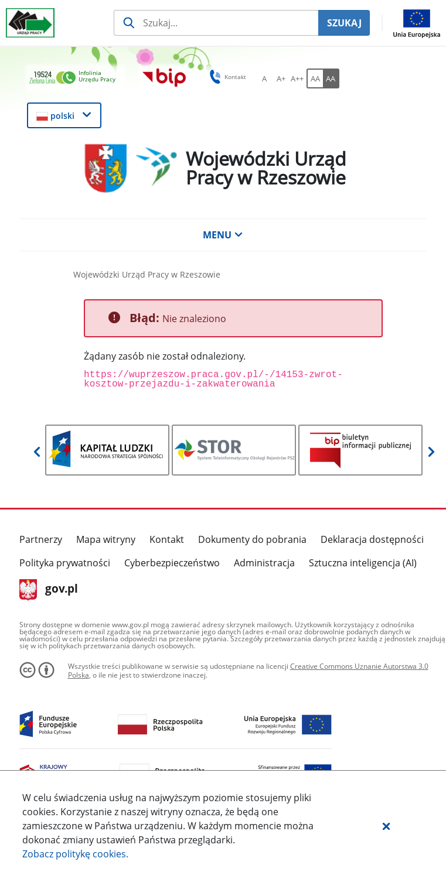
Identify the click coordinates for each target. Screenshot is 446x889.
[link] (75, 78)
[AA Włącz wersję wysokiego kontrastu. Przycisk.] (331, 78)
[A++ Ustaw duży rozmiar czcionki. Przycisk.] (297, 78)
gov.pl (49, 589)
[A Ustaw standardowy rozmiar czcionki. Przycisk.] (264, 78)
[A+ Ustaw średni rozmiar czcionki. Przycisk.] (281, 78)
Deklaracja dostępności (372, 539)
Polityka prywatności (64, 562)
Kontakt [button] (226, 76)
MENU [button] (223, 234)
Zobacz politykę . (75, 853)
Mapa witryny (105, 539)
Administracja (264, 562)
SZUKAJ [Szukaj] (344, 22)
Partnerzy (40, 539)
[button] (386, 825)
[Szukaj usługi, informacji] (216, 23)
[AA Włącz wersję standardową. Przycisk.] (315, 78)
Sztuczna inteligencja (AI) (363, 562)
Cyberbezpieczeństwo (172, 562)
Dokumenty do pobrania (252, 539)
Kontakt (166, 539)
